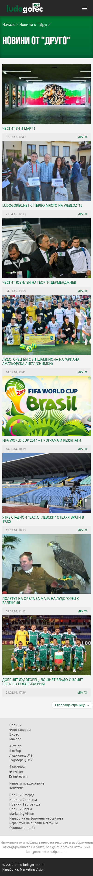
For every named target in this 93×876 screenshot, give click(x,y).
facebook (17, 767)
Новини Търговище (24, 804)
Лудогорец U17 (21, 760)
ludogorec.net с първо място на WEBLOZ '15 (42, 205)
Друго (82, 137)
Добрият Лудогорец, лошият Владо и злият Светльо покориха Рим (42, 682)
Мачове (15, 739)
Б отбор (15, 751)
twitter (16, 772)
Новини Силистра (23, 800)
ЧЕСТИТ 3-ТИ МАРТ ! (18, 128)
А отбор (15, 746)
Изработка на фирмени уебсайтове (36, 818)
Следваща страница (72, 705)
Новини (15, 725)
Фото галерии (20, 730)
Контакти (16, 788)
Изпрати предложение (26, 783)
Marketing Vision (21, 814)
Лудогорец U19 (21, 755)
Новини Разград (21, 795)
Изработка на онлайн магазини (33, 823)
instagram (18, 776)
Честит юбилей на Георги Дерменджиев (39, 282)
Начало (8, 24)
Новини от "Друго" (35, 24)
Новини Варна (20, 809)
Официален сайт (22, 828)
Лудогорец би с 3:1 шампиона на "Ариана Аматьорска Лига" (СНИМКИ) (40, 361)
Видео (14, 734)
